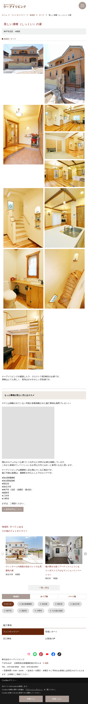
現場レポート (51, 639)
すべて (9, 604)
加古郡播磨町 (27, 604)
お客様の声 (50, 646)
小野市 (58, 611)
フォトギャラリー (11, 639)
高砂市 (42, 611)
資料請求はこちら (14, 509)
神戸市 (27, 611)
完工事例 (7, 646)
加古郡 (46, 604)
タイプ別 (44, 597)
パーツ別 (72, 597)
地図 (46, 670)
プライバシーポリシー (34, 689)
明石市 (62, 604)
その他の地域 (12, 618)
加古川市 (10, 611)
